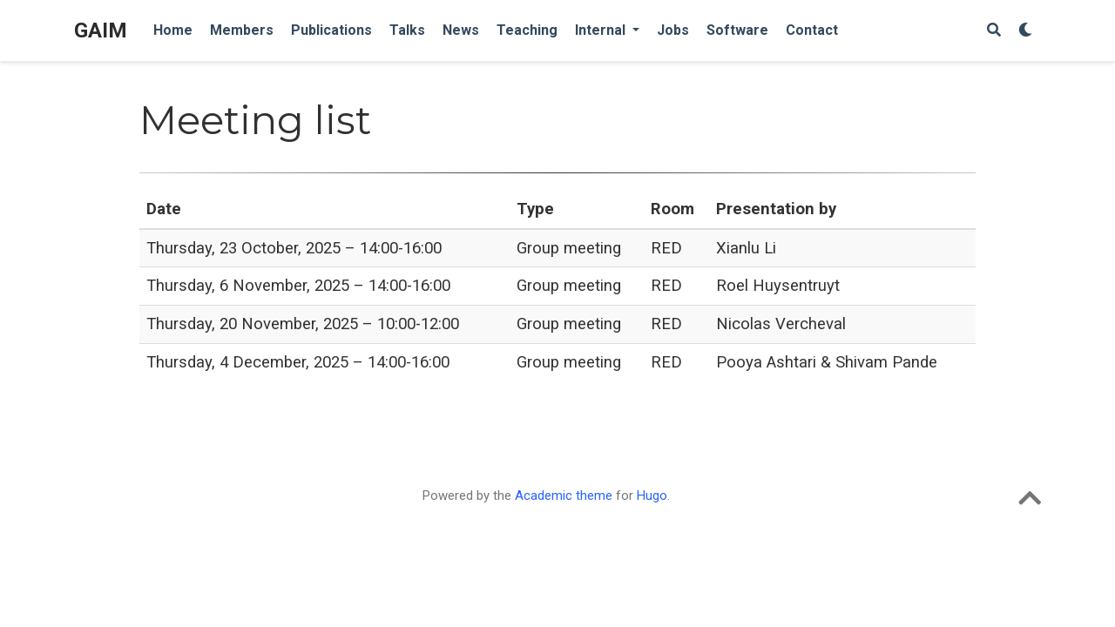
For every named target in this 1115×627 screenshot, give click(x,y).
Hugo (652, 495)
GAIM (100, 30)
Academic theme (563, 495)
